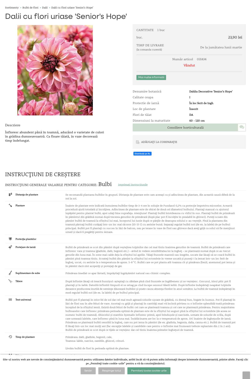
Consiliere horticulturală (185, 127)
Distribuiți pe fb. (142, 154)
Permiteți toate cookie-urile (149, 370)
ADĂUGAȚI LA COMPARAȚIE (159, 142)
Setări (88, 370)
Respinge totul (111, 370)
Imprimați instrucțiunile (133, 184)
